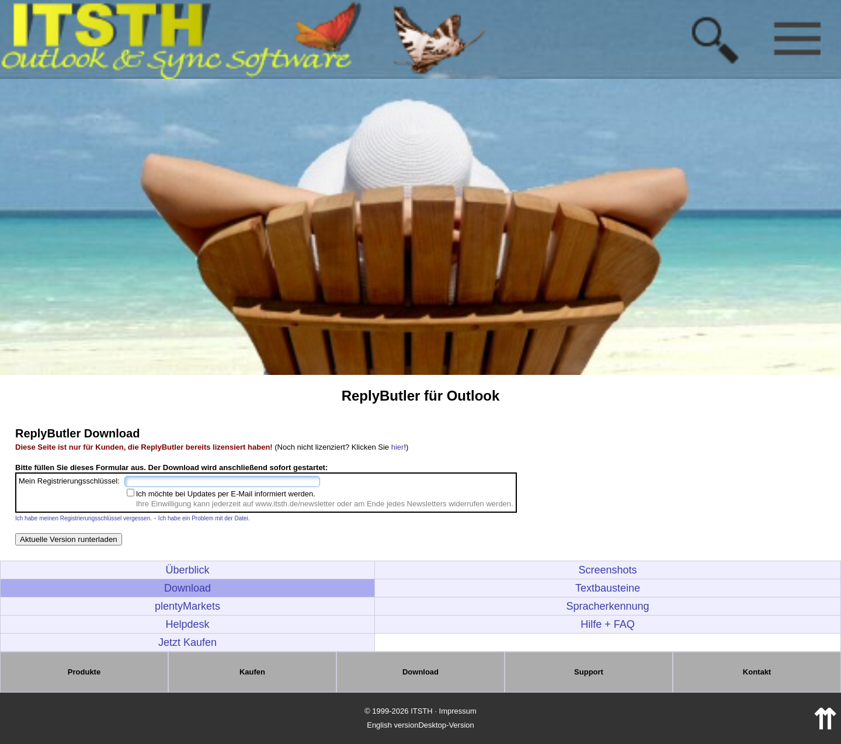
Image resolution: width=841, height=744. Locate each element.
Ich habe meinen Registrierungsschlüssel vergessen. (83, 518)
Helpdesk (188, 624)
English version (392, 725)
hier (397, 447)
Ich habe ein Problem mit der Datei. (204, 518)
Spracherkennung (608, 606)
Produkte (84, 671)
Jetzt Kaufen (187, 642)
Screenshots (608, 570)
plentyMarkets (187, 606)
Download (187, 588)
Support (588, 671)
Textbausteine (607, 588)
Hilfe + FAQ (608, 624)
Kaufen (252, 671)
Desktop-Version (446, 725)
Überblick (188, 570)
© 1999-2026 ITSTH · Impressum (420, 711)
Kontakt (757, 671)
